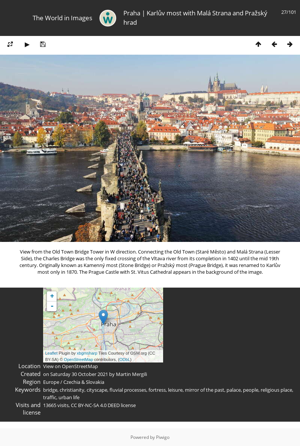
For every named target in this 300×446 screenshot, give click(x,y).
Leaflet (51, 353)
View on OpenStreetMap (70, 366)
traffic (49, 397)
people (250, 389)
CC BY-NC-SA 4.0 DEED (95, 405)
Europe (51, 382)
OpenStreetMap (78, 359)
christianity (72, 389)
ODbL (124, 359)
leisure (175, 389)
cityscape (97, 389)
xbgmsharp (87, 353)
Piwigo (163, 437)
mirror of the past (204, 389)
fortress (157, 389)
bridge (50, 389)
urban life (69, 397)
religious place (276, 389)
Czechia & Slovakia (83, 382)
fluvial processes (128, 389)
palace (233, 389)
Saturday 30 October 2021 (79, 374)
